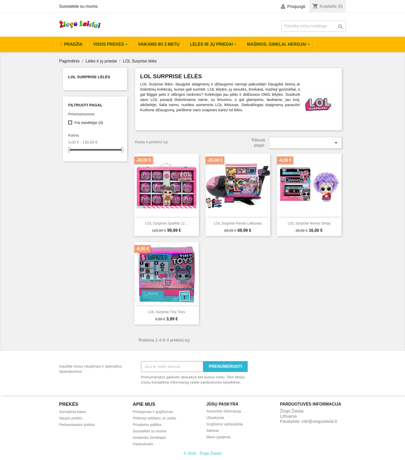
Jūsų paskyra (222, 404)
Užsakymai (215, 418)
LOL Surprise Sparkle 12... (166, 223)
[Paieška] (313, 26)
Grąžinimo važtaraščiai (224, 424)
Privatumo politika (147, 425)
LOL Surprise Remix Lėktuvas (238, 223)
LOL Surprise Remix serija (309, 223)
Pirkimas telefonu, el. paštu (154, 418)
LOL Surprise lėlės (89, 77)
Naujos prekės (70, 418)
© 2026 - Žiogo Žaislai (203, 453)
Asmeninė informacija (223, 411)
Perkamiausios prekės (77, 425)
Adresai (212, 431)
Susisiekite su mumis (78, 6)
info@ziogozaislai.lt (319, 421)
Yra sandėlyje (88, 122)
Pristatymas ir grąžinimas (153, 412)
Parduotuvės (143, 444)
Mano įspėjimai (218, 437)
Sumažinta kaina (72, 412)
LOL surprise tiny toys (166, 312)
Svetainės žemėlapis (149, 437)
